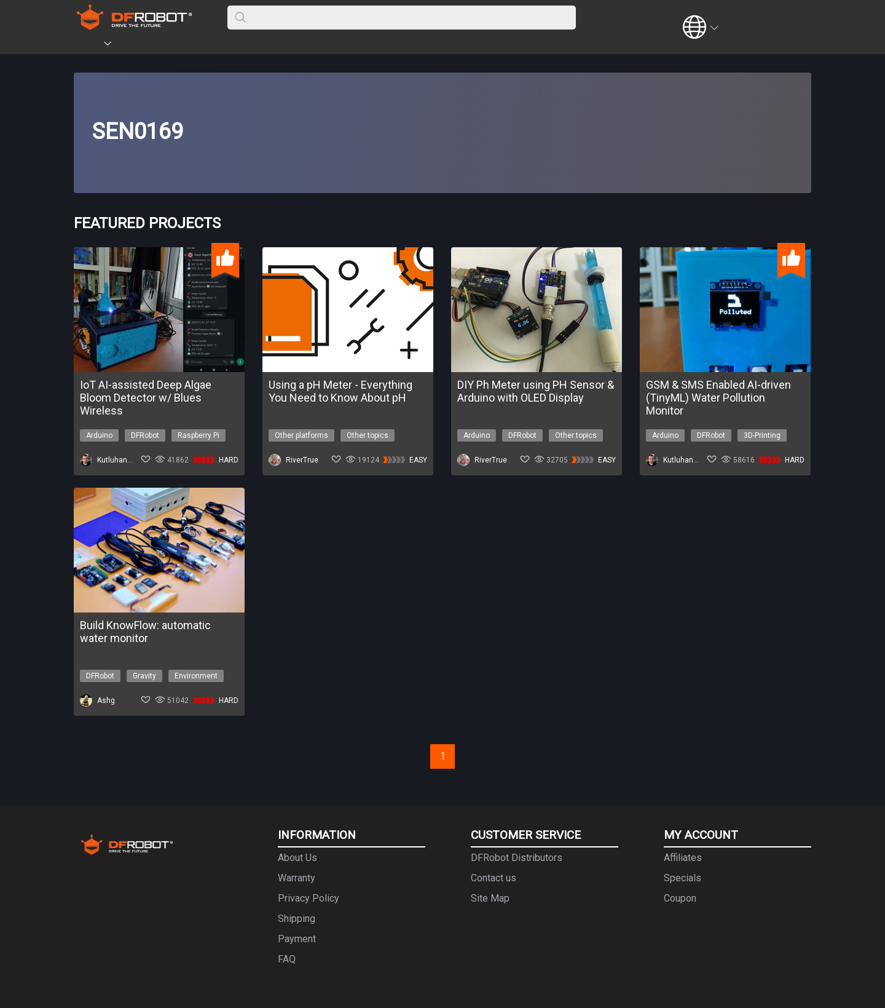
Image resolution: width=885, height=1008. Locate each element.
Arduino (99, 435)
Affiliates (683, 857)
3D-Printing (762, 435)
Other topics (367, 435)
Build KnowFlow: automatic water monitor (145, 632)
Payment (297, 939)
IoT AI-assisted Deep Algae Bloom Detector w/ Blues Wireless (145, 397)
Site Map (490, 898)
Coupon (680, 898)
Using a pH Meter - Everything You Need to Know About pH (340, 391)
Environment (196, 676)
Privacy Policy (308, 898)
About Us (297, 857)
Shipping (296, 918)
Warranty (296, 878)
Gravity (144, 676)
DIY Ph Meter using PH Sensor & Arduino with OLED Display (535, 391)
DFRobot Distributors (516, 857)
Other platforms (301, 435)
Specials (682, 878)
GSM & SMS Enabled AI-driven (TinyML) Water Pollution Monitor (718, 397)
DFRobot (145, 435)
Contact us (493, 878)
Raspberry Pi (198, 435)
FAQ (287, 959)
